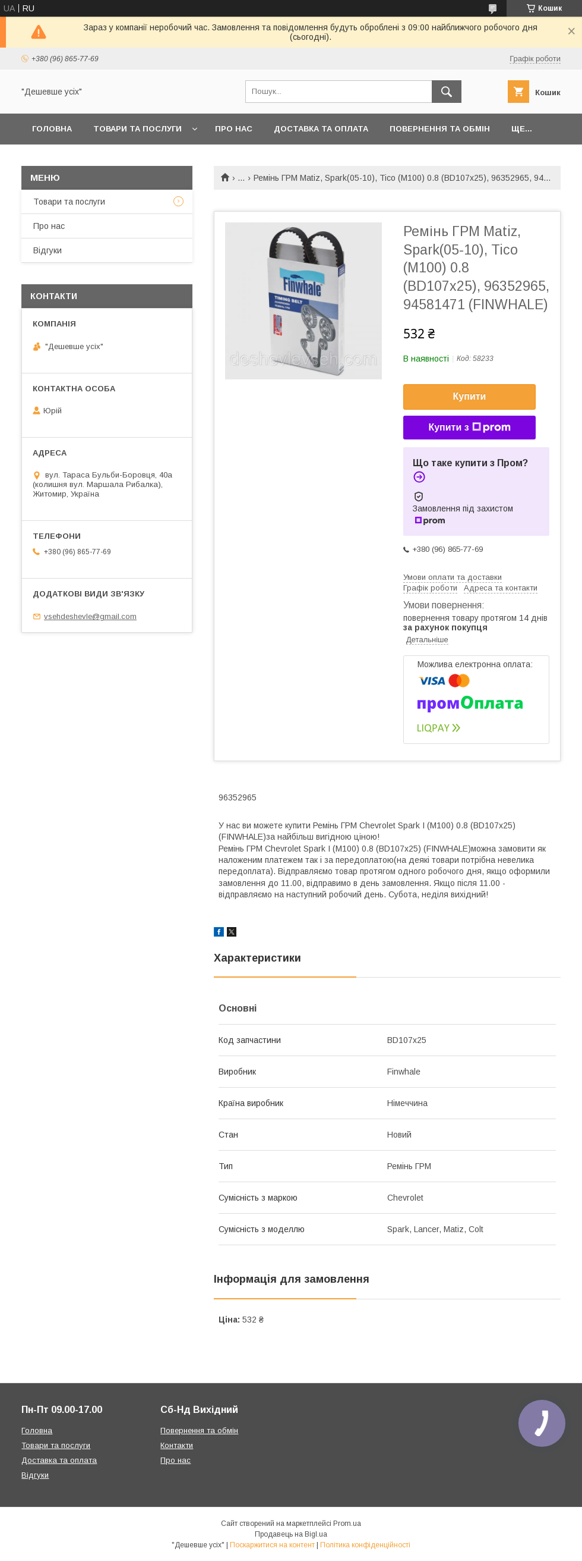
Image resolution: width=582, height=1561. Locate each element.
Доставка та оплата (321, 128)
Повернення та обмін (440, 128)
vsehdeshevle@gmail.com (90, 616)
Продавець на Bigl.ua (291, 1534)
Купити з (469, 427)
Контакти (176, 1445)
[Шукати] (446, 91)
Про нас (233, 128)
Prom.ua (347, 1523)
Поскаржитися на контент (272, 1545)
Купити (469, 396)
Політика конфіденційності (365, 1545)
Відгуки (47, 250)
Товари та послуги (137, 128)
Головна (52, 128)
